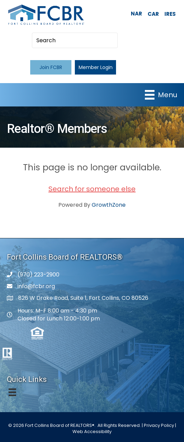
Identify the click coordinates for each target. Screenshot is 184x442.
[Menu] (161, 95)
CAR (153, 14)
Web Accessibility (92, 431)
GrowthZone (109, 205)
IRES (170, 14)
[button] (50, 67)
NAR (136, 13)
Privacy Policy (159, 425)
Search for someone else (92, 189)
